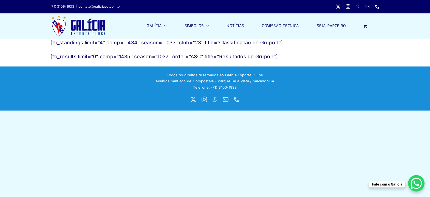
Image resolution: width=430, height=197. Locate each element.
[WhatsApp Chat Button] (416, 183)
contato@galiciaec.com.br (99, 6)
